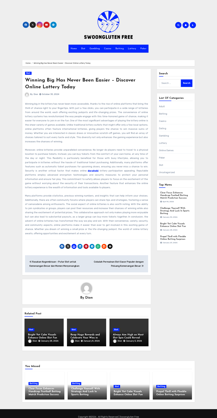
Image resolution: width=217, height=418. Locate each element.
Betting (119, 49)
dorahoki (93, 170)
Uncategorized (167, 172)
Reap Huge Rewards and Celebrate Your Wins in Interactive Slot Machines (85, 338)
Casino (107, 49)
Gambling (95, 49)
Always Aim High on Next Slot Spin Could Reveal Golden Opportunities (128, 338)
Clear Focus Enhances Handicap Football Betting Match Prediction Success (174, 195)
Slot (83, 49)
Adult (162, 106)
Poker (143, 49)
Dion (36, 94)
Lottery (132, 49)
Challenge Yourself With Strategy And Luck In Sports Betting (174, 211)
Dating (162, 128)
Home (74, 49)
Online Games (166, 150)
